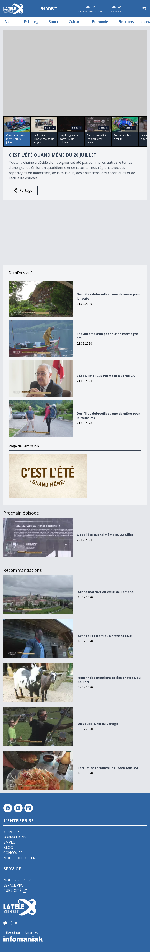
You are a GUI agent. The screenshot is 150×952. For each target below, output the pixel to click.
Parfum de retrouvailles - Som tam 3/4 (108, 768)
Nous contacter (19, 858)
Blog (8, 847)
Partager (23, 190)
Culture (75, 21)
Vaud (9, 21)
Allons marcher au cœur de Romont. (106, 592)
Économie (100, 21)
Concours (13, 852)
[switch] (7, 923)
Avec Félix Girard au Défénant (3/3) (105, 636)
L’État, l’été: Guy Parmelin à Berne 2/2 (106, 376)
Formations (14, 837)
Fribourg (31, 21)
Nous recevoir (17, 880)
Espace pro (13, 885)
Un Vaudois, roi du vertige (98, 724)
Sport (53, 21)
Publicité (15, 890)
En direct (48, 8)
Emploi (9, 842)
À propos (11, 832)
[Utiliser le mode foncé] (16, 923)
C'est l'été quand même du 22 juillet (105, 535)
